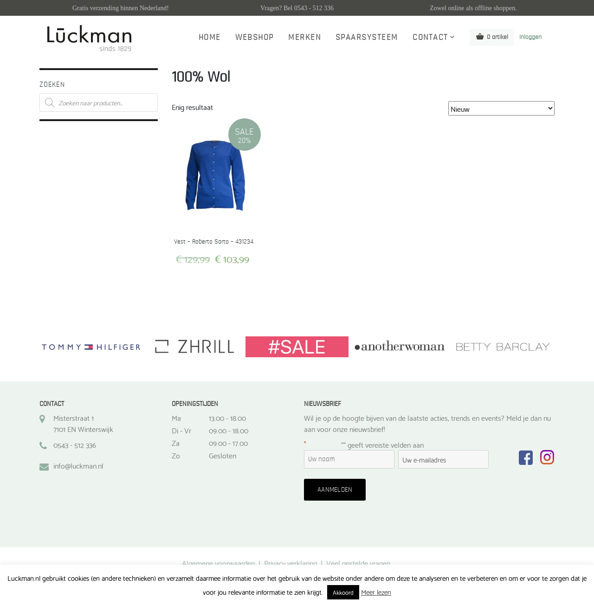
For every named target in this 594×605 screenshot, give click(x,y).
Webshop (254, 37)
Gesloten (222, 455)
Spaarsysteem (367, 37)
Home (210, 37)
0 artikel (491, 36)
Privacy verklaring (290, 562)
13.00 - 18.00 (227, 417)
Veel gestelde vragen (358, 562)
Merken (304, 37)
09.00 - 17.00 (228, 442)
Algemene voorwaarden (218, 562)
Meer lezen (376, 592)
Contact (430, 37)
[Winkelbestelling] (501, 108)
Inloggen (530, 37)
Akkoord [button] (343, 592)
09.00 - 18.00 (228, 430)
